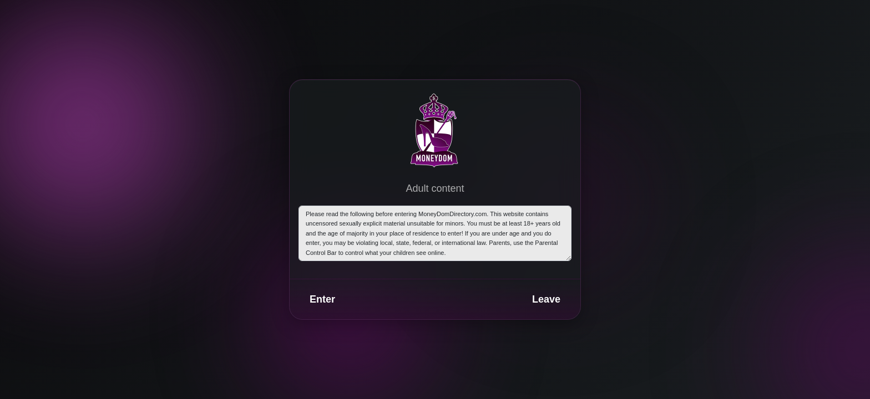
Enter (322, 299)
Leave (546, 299)
